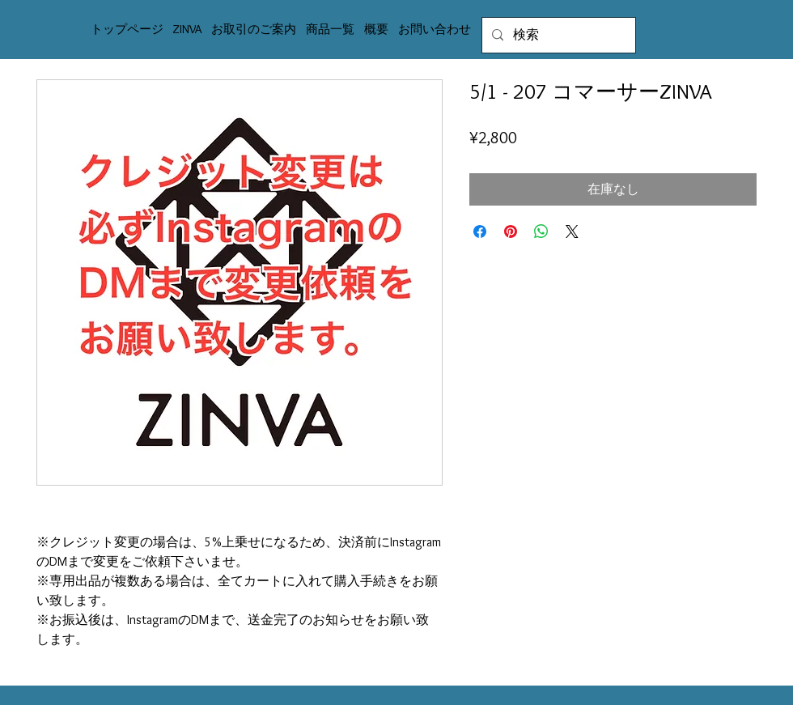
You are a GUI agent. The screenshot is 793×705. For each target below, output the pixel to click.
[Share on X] (572, 231)
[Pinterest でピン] (510, 231)
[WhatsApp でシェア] (541, 231)
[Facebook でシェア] (480, 231)
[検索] (557, 35)
